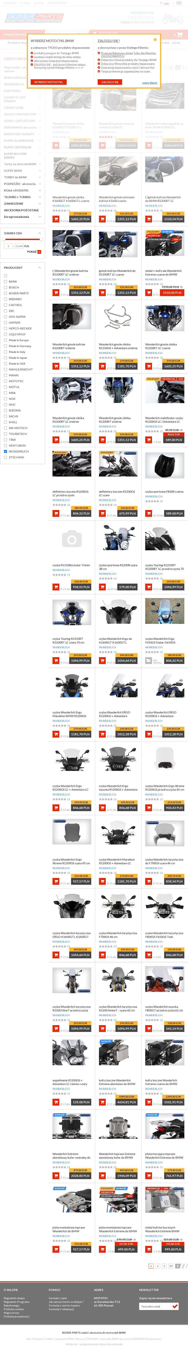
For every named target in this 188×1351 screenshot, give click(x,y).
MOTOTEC (16, 381)
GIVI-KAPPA (17, 316)
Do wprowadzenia (16, 216)
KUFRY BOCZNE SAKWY (15, 155)
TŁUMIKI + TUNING (17, 197)
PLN (22, 246)
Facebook (38, 1338)
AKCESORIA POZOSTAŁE (21, 210)
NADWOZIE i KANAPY (19, 134)
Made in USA (17, 363)
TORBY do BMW (15, 177)
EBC (12, 310)
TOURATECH (18, 434)
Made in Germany (20, 346)
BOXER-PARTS (19, 293)
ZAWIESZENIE (13, 203)
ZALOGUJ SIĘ (109, 85)
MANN (14, 375)
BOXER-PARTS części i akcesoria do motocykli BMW (94, 1332)
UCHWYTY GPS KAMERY (15, 99)
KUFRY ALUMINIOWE (19, 140)
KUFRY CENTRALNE (17, 147)
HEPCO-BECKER (20, 328)
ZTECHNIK (16, 457)
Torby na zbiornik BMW (20, 164)
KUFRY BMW (13, 170)
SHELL (13, 422)
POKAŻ (34, 252)
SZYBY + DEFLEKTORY (19, 120)
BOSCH (14, 287)
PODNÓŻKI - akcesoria (20, 183)
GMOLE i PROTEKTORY (20, 114)
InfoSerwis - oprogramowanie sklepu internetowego (94, 1344)
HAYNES (14, 322)
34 (170, 67)
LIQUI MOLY (17, 334)
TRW (12, 439)
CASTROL (15, 305)
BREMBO (15, 299)
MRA (12, 392)
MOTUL (14, 387)
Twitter (49, 1338)
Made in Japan (18, 357)
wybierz (125, 22)
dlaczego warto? (144, 22)
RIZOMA (15, 410)
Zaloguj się (108, 33)
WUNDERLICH (14, 84)
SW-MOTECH (18, 428)
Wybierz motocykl (50, 85)
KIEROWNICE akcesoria (20, 127)
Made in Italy (17, 351)
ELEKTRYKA (12, 90)
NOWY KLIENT (148, 85)
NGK (12, 398)
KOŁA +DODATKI (16, 190)
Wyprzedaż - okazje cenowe (17, 69)
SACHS (13, 416)
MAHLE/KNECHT (21, 369)
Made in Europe (19, 340)
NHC (12, 404)
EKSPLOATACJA (15, 77)
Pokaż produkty (20, 34)
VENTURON (17, 445)
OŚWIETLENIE (14, 107)
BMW (13, 281)
